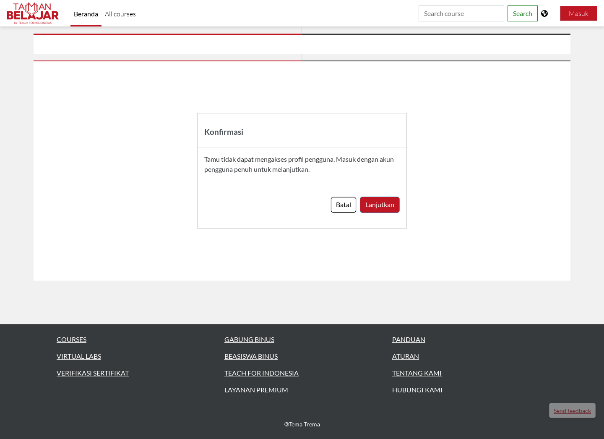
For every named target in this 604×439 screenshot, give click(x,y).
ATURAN (405, 356)
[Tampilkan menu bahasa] (545, 13)
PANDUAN (408, 339)
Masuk (578, 13)
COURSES (71, 339)
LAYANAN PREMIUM (256, 390)
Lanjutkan (379, 204)
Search (522, 13)
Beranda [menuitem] (86, 14)
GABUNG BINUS (249, 339)
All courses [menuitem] (120, 14)
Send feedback (572, 410)
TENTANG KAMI (417, 373)
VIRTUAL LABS (79, 356)
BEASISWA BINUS (251, 356)
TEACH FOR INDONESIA (261, 373)
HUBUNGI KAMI (417, 390)
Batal (343, 204)
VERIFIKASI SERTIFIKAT (93, 373)
